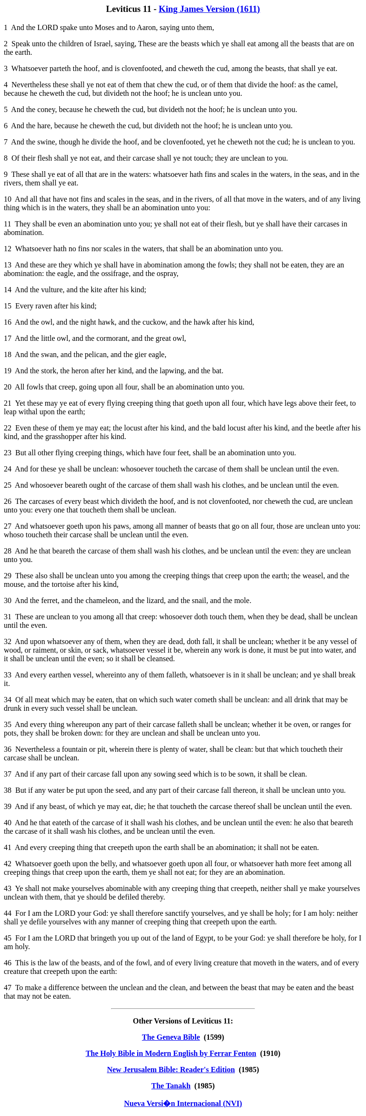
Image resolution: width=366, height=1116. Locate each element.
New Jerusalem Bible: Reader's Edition (170, 1069)
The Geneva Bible (171, 1037)
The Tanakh (171, 1086)
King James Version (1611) (209, 9)
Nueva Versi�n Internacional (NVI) (183, 1103)
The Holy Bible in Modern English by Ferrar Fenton (171, 1053)
